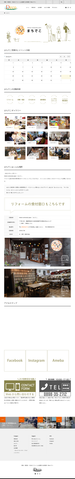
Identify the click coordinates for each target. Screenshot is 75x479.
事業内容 (33, 7)
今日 (69, 56)
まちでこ (16, 443)
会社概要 (40, 7)
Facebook (51, 438)
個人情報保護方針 (35, 443)
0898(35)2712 (24, 227)
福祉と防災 (16, 441)
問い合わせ (54, 7)
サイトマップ (34, 441)
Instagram (51, 441)
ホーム (27, 7)
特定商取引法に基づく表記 (37, 445)
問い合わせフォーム (36, 438)
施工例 (15, 445)
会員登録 (49, 2)
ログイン (56, 2)
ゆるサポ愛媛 (47, 7)
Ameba (51, 443)
